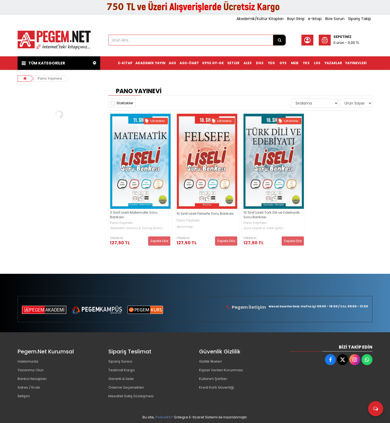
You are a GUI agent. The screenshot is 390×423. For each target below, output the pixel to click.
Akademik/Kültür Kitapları (260, 18)
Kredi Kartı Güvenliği (216, 387)
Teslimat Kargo (121, 370)
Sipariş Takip (359, 18)
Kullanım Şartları (213, 378)
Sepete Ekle (159, 241)
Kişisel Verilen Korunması (221, 370)
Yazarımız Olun (31, 370)
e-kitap (315, 18)
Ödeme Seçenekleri (126, 387)
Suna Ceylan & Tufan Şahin (263, 228)
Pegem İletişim (249, 307)
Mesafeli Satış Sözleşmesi (131, 396)
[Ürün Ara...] (279, 40)
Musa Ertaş (185, 227)
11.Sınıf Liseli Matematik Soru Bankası (133, 215)
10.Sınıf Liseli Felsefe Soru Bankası (205, 214)
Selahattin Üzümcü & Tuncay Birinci (136, 228)
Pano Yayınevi (50, 78)
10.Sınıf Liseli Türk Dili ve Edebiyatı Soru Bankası (271, 215)
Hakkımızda (28, 361)
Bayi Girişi (295, 18)
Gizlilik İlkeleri (210, 361)
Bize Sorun (334, 18)
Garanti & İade (121, 378)
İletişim (24, 396)
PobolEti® (164, 417)
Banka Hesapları (32, 378)
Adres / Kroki (29, 387)
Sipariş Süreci (120, 361)
